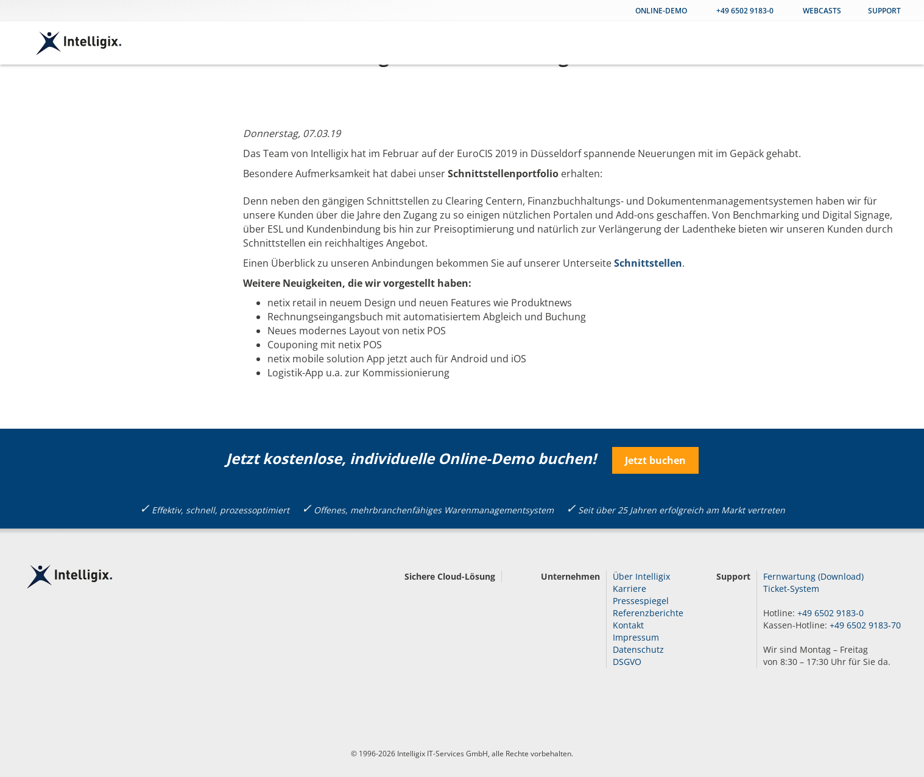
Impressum (636, 637)
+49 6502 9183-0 (745, 10)
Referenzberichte (648, 613)
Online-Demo (661, 10)
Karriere (629, 588)
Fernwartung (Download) (813, 576)
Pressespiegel (641, 600)
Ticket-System (791, 588)
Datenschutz (638, 649)
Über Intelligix (641, 576)
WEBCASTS (822, 10)
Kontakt (628, 625)
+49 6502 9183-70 (865, 625)
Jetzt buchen (655, 460)
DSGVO (627, 661)
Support (884, 10)
